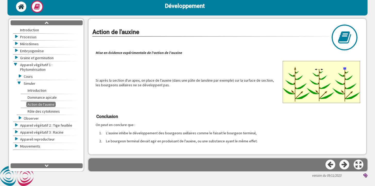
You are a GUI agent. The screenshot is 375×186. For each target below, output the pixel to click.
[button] (321, 82)
